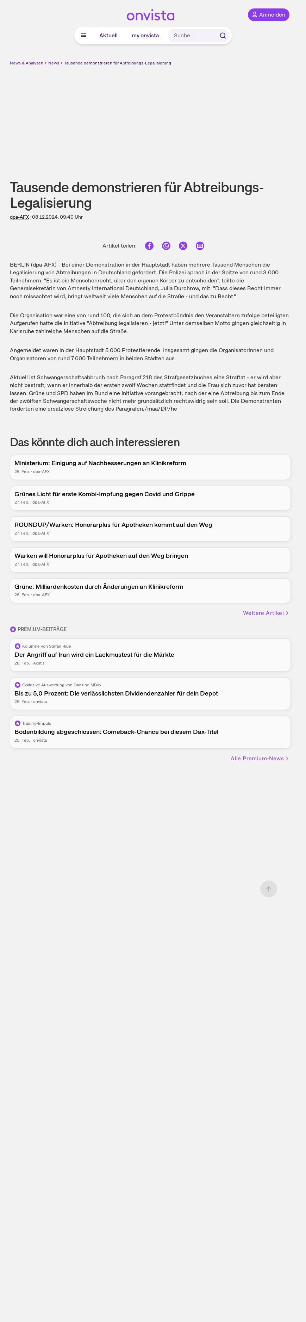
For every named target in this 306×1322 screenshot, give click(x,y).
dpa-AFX (19, 217)
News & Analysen (26, 63)
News (53, 63)
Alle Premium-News (260, 758)
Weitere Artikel (266, 613)
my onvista (145, 35)
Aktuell (108, 35)
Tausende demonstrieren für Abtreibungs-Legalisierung (117, 63)
